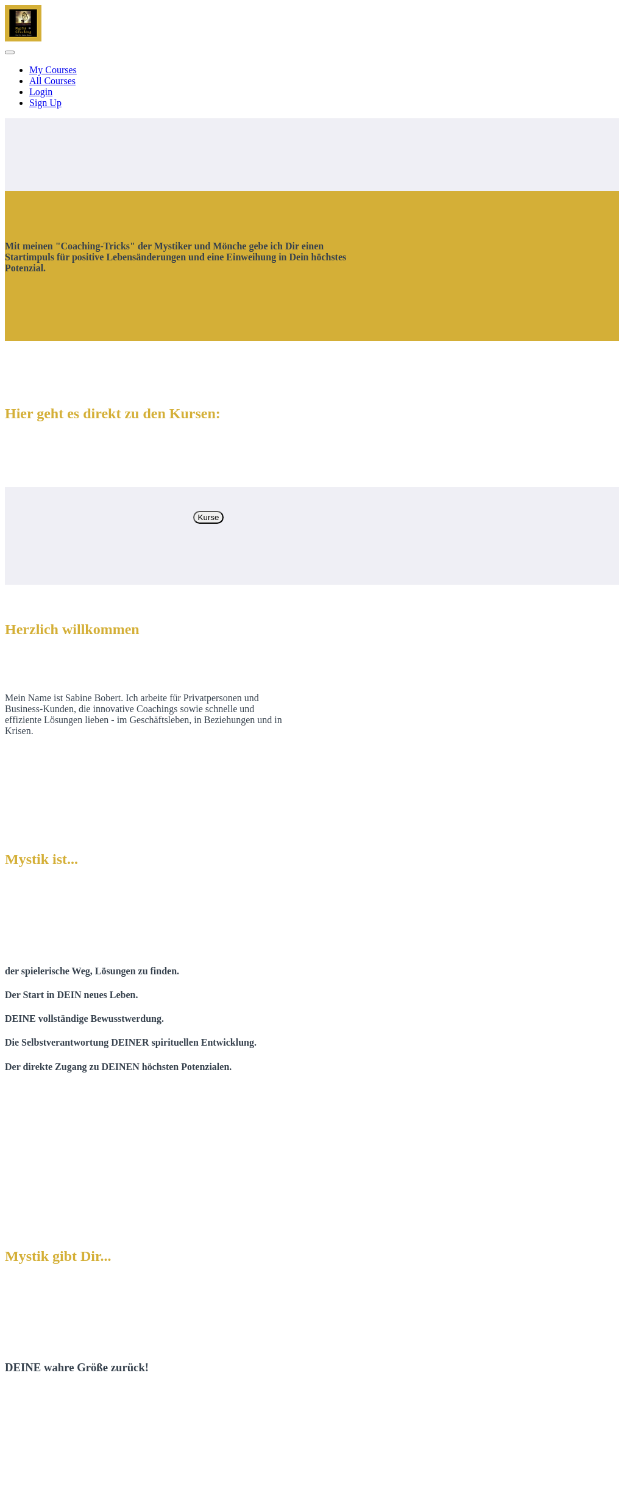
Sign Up (45, 103)
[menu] (312, 87)
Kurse (208, 517)
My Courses (53, 70)
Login (40, 92)
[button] (10, 52)
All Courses (52, 81)
